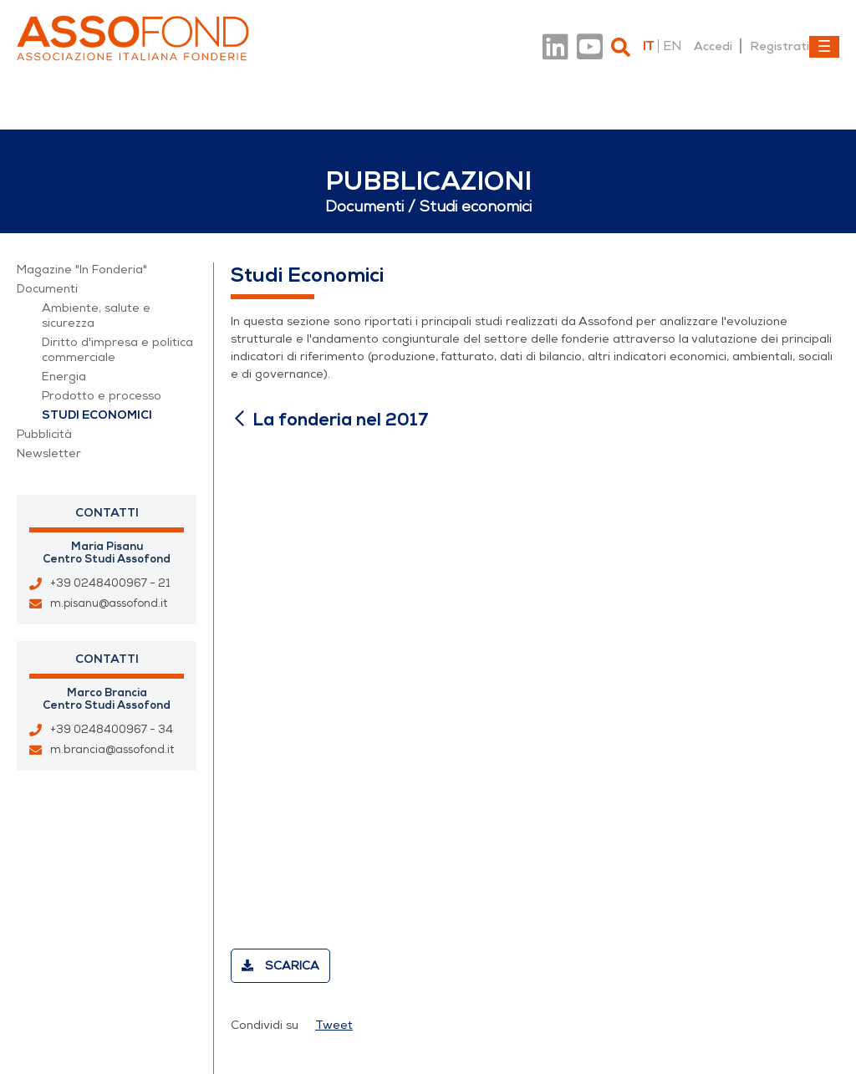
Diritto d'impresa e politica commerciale (117, 349)
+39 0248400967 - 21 (110, 583)
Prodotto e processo (101, 396)
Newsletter (49, 453)
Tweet (334, 1025)
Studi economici (97, 415)
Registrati (779, 45)
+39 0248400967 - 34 (111, 729)
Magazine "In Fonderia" (82, 269)
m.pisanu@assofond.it (108, 603)
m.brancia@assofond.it (112, 749)
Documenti (47, 289)
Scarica (280, 966)
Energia (64, 376)
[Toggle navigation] (824, 47)
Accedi (713, 45)
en (672, 46)
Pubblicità (44, 434)
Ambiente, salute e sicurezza (96, 315)
